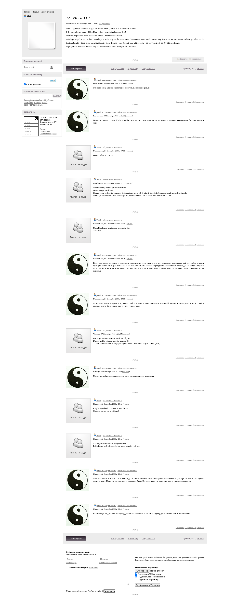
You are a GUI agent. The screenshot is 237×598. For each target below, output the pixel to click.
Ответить (180, 102)
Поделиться (196, 59)
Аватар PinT (41, 35)
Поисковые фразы (48, 134)
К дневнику (133, 68)
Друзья (36, 12)
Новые (200, 68)
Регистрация (71, 562)
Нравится (183, 59)
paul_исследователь (33, 105)
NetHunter (28, 102)
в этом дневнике (33, 84)
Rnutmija (37, 102)
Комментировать (75, 69)
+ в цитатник (104, 24)
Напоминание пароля (108, 562)
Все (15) (57, 95)
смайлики (93, 567)
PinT (25, 15)
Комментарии (47, 12)
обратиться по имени (127, 80)
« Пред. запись (117, 68)
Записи (27, 12)
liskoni (44, 102)
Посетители (45, 131)
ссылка (129, 83)
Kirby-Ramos (48, 100)
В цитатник (199, 102)
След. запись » (148, 68)
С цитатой (189, 102)
